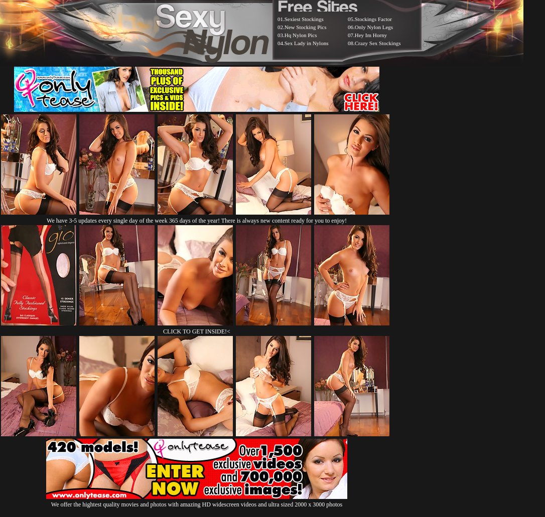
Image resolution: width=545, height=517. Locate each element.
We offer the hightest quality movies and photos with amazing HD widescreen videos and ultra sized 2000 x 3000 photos (196, 500)
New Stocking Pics (306, 27)
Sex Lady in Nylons (307, 43)
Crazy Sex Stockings (378, 43)
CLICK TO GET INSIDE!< (196, 331)
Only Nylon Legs (374, 27)
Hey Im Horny (371, 35)
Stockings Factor (373, 19)
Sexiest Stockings (304, 19)
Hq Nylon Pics (301, 35)
